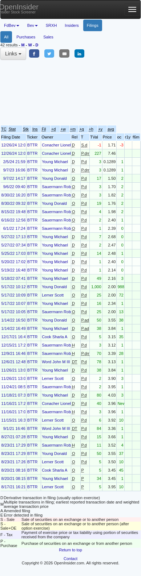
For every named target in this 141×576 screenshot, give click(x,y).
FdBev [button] (11, 25)
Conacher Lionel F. (58, 145)
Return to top (70, 550)
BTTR (32, 145)
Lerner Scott (53, 295)
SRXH (51, 25)
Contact (70, 558)
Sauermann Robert (59, 187)
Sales (48, 37)
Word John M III (56, 362)
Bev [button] (32, 25)
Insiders (72, 25)
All (6, 37)
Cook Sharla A (54, 337)
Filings (92, 25)
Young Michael (55, 161)
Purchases (25, 37)
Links (13, 54)
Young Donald (54, 178)
